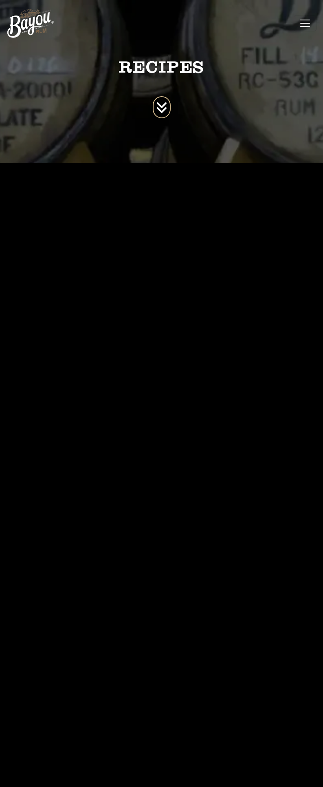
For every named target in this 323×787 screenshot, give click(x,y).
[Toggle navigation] (305, 23)
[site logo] (31, 23)
